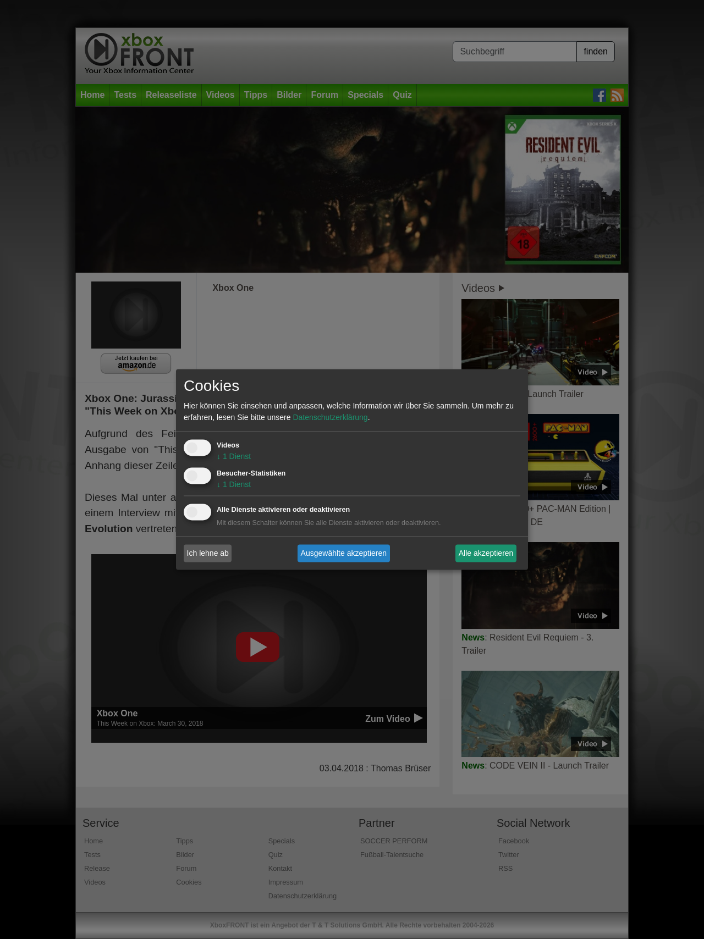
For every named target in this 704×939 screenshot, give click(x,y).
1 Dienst (234, 456)
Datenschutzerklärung (330, 417)
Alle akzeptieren (486, 553)
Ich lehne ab (208, 553)
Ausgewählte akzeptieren (344, 553)
